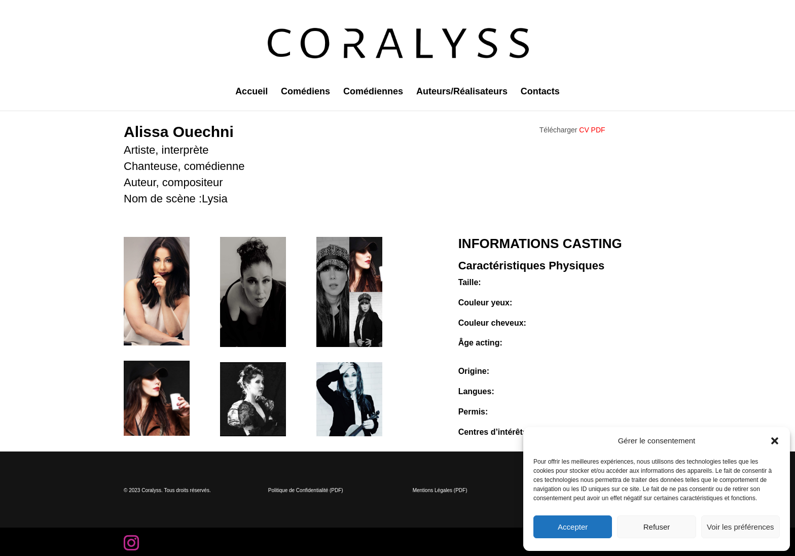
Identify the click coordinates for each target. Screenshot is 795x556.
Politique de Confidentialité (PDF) (305, 490)
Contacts (540, 92)
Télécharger (572, 130)
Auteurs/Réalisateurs (462, 92)
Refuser (656, 527)
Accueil (251, 92)
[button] (775, 441)
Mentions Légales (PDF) (440, 490)
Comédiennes (373, 92)
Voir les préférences (740, 527)
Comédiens (305, 92)
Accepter (573, 527)
